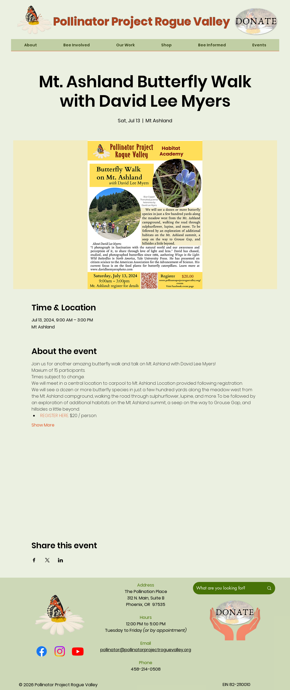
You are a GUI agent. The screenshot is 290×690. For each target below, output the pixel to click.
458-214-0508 (146, 669)
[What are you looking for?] (226, 588)
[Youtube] (78, 651)
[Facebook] (42, 651)
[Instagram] (60, 651)
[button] (30, 46)
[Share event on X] (47, 560)
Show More (43, 425)
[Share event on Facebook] (34, 560)
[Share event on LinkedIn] (60, 560)
